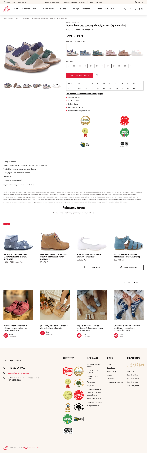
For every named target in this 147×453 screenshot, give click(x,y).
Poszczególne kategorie (115, 382)
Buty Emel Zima (132, 375)
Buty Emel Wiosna (133, 378)
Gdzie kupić (111, 368)
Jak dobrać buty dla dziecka (93, 365)
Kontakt (139, 2)
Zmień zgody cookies (94, 399)
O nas (109, 364)
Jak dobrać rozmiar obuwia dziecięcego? (84, 93)
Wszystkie (26, 18)
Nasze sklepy (111, 372)
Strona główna (8, 18)
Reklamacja (91, 382)
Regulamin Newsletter (95, 402)
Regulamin (90, 386)
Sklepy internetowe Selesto (31, 448)
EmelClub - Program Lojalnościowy (94, 394)
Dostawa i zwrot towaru (93, 377)
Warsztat (110, 379)
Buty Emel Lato (132, 382)
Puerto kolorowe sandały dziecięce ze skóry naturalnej (49, 18)
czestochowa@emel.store (18, 373)
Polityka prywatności (94, 389)
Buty (17, 18)
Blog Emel (130, 371)
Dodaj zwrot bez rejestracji (92, 371)
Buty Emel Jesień (133, 386)
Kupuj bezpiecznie (93, 406)
